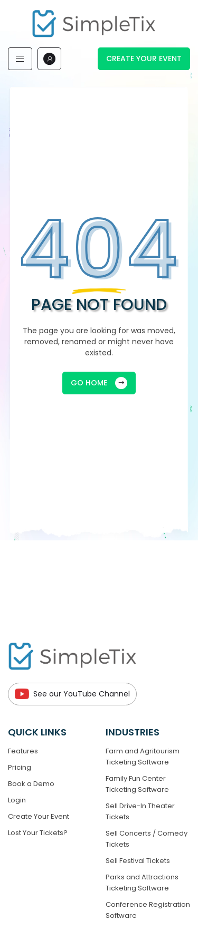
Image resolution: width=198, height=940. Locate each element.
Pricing (19, 767)
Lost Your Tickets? (38, 833)
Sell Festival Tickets (138, 861)
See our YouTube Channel (72, 694)
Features (23, 751)
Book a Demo (31, 784)
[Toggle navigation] (20, 58)
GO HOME (99, 383)
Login (17, 800)
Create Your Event (144, 58)
